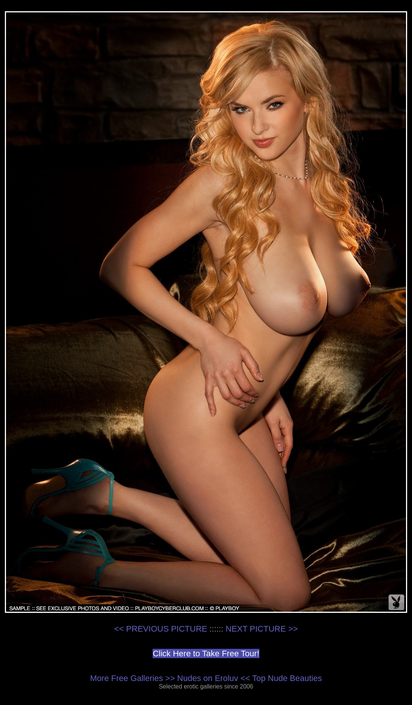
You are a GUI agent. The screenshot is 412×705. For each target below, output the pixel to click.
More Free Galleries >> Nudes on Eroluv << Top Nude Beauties (206, 678)
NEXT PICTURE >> (262, 628)
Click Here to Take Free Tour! (206, 653)
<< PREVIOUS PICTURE (160, 628)
